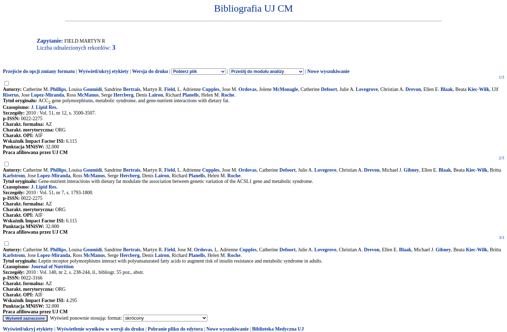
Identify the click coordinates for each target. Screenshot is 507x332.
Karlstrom (14, 175)
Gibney (411, 170)
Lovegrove (367, 89)
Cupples (210, 89)
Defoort (329, 89)
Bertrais (131, 89)
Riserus (11, 95)
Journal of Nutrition (52, 266)
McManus (88, 95)
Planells (190, 95)
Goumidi (92, 89)
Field (169, 89)
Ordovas (247, 89)
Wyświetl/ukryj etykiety (103, 71)
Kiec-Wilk (478, 89)
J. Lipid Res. (44, 107)
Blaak (446, 89)
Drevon (413, 89)
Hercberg (123, 95)
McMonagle (285, 89)
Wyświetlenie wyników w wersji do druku (100, 329)
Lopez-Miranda (47, 95)
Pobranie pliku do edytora (175, 329)
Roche (227, 95)
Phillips (58, 89)
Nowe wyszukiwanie (328, 71)
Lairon (156, 95)
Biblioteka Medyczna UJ (278, 329)
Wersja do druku (150, 71)
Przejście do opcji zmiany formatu (39, 71)
